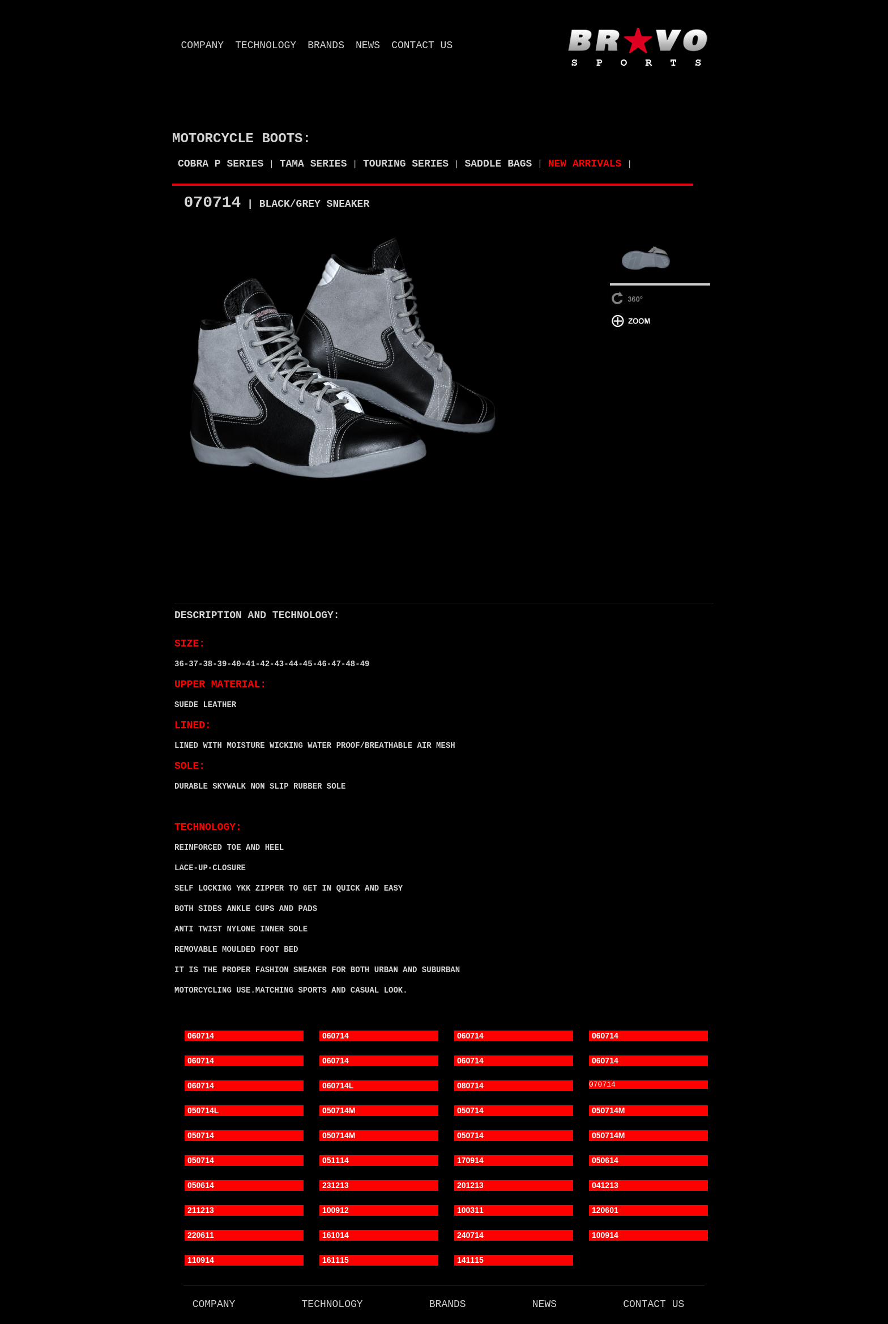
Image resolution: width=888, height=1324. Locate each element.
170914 (470, 1161)
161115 (335, 1261)
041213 (605, 1186)
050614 (605, 1161)
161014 (335, 1236)
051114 (335, 1161)
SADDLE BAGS (498, 163)
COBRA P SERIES (220, 163)
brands (326, 45)
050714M (338, 1111)
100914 (605, 1236)
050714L (203, 1111)
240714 (470, 1236)
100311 (470, 1211)
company (202, 45)
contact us (421, 45)
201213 (470, 1186)
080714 (470, 1086)
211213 (200, 1211)
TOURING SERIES (406, 163)
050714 (470, 1111)
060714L (337, 1086)
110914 (200, 1261)
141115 (470, 1261)
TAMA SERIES (313, 163)
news (368, 45)
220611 (200, 1236)
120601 (605, 1211)
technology (265, 45)
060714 (200, 1036)
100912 (335, 1211)
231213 (335, 1186)
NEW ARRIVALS (585, 163)
